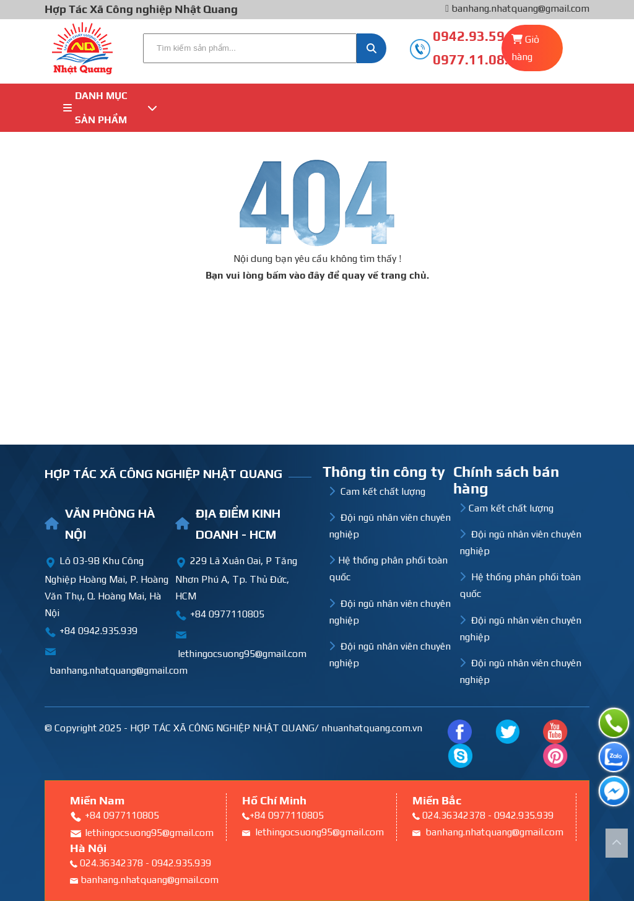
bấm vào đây (295, 275)
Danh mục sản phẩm (110, 108)
